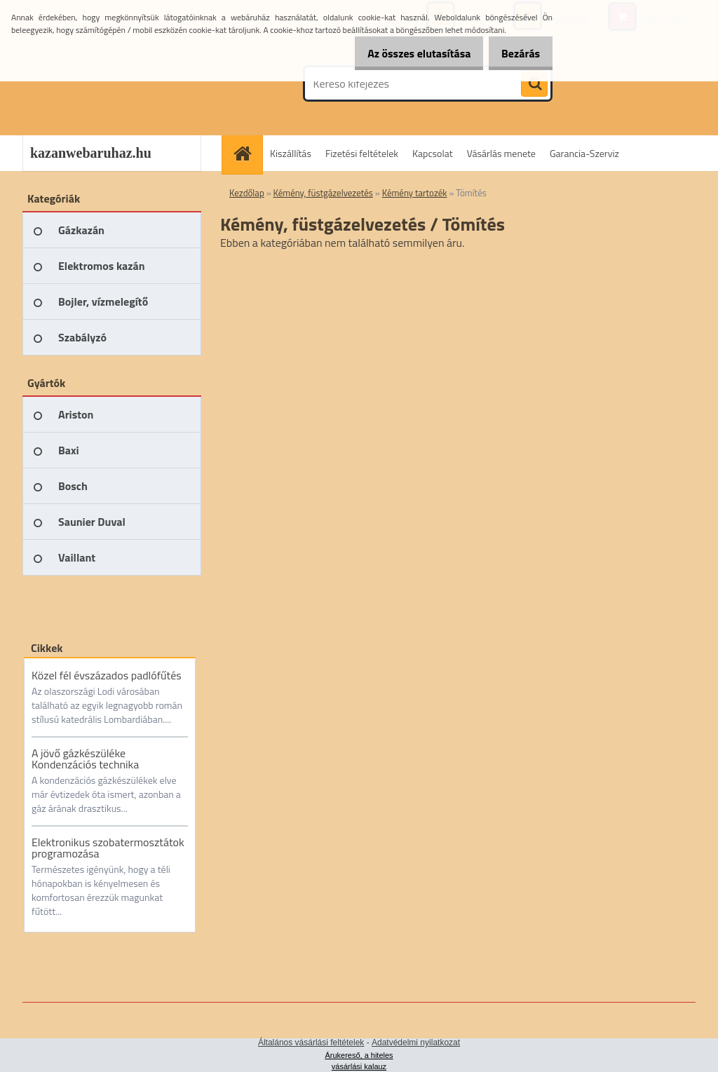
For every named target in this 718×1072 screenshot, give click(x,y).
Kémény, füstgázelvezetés (323, 193)
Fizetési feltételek (361, 153)
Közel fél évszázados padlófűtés (107, 675)
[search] (534, 84)
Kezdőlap (246, 193)
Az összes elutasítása (404, 53)
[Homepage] (247, 153)
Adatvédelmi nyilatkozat (416, 1042)
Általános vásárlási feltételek (311, 1042)
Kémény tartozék (414, 193)
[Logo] (118, 83)
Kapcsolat (432, 153)
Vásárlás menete (501, 153)
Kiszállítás (290, 153)
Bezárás (515, 53)
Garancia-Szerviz (584, 153)
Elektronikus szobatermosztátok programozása (108, 848)
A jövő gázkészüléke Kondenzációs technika (85, 759)
